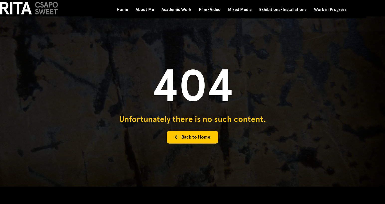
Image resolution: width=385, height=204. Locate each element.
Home (122, 9)
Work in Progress (330, 9)
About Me (145, 9)
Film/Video (210, 9)
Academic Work (176, 9)
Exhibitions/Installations (283, 9)
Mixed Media (240, 9)
